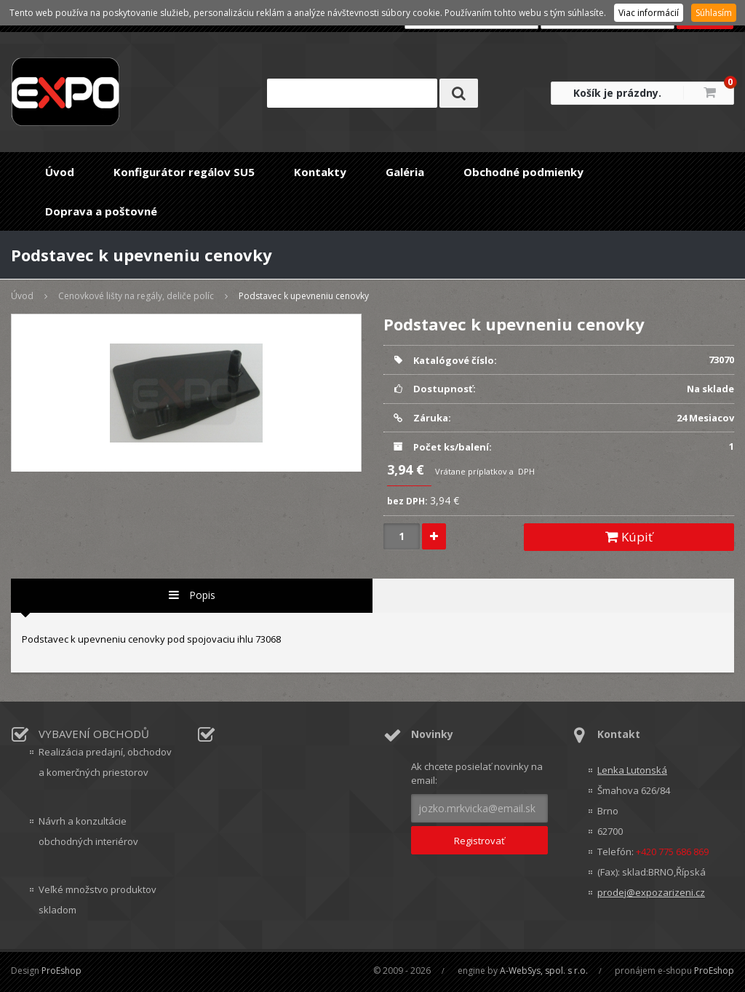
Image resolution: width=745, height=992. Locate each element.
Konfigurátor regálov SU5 (184, 171)
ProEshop (61, 970)
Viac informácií (648, 13)
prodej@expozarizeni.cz (651, 892)
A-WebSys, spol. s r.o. (544, 970)
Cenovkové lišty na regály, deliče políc (136, 296)
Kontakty (320, 171)
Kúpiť (629, 536)
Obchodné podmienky (523, 171)
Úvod (59, 171)
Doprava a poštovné (101, 211)
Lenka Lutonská (632, 770)
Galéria (405, 171)
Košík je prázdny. (617, 93)
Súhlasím (714, 13)
